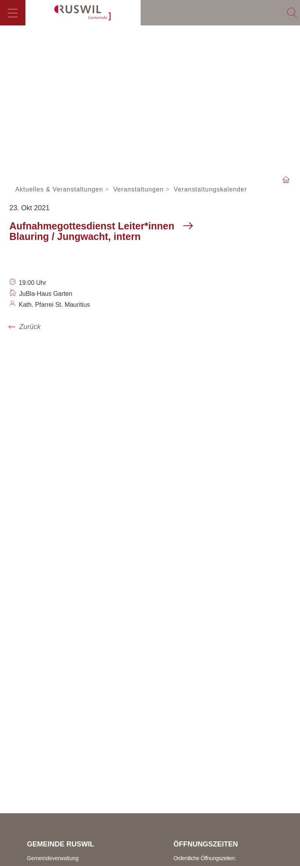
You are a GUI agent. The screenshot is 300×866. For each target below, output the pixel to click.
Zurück (30, 327)
